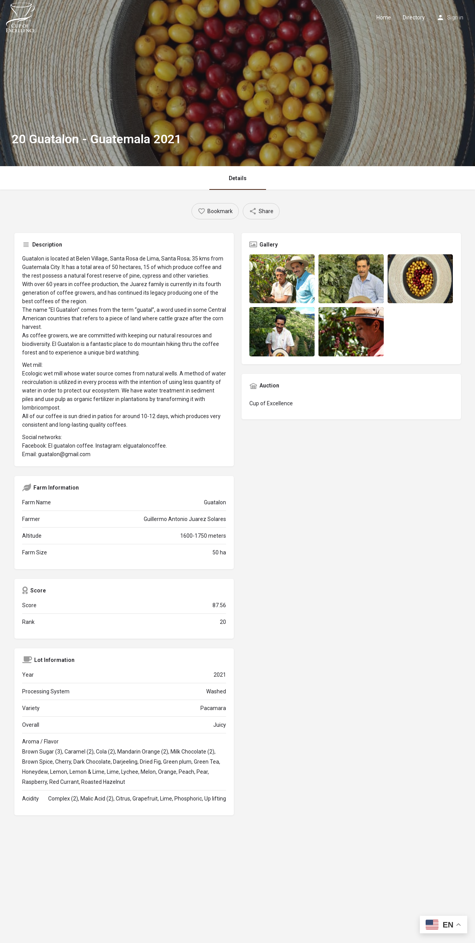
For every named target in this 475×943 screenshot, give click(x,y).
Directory (414, 17)
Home (383, 17)
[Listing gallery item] (282, 278)
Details (238, 178)
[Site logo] (22, 17)
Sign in (455, 17)
